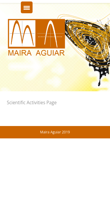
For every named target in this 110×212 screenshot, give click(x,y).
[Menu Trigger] (27, 7)
